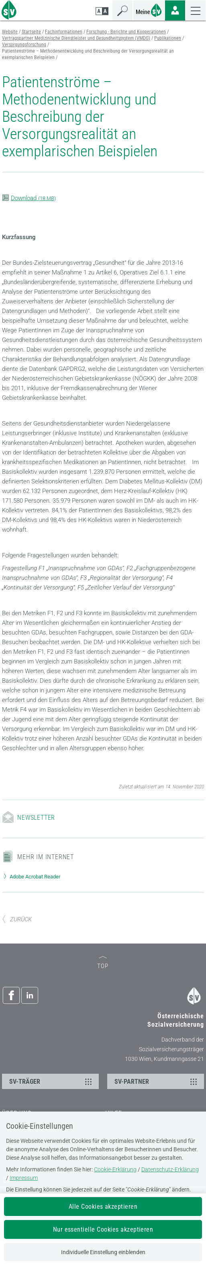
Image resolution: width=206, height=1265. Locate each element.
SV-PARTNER (156, 1081)
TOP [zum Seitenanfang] (102, 963)
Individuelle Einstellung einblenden (103, 1252)
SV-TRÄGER (51, 1081)
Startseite (31, 32)
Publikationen (167, 38)
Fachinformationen (63, 32)
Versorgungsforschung (24, 44)
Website (10, 32)
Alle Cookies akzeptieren (103, 1206)
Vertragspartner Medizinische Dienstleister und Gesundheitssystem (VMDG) (76, 38)
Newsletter (36, 817)
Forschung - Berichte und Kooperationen (126, 32)
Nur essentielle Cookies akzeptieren (103, 1229)
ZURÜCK (17, 919)
